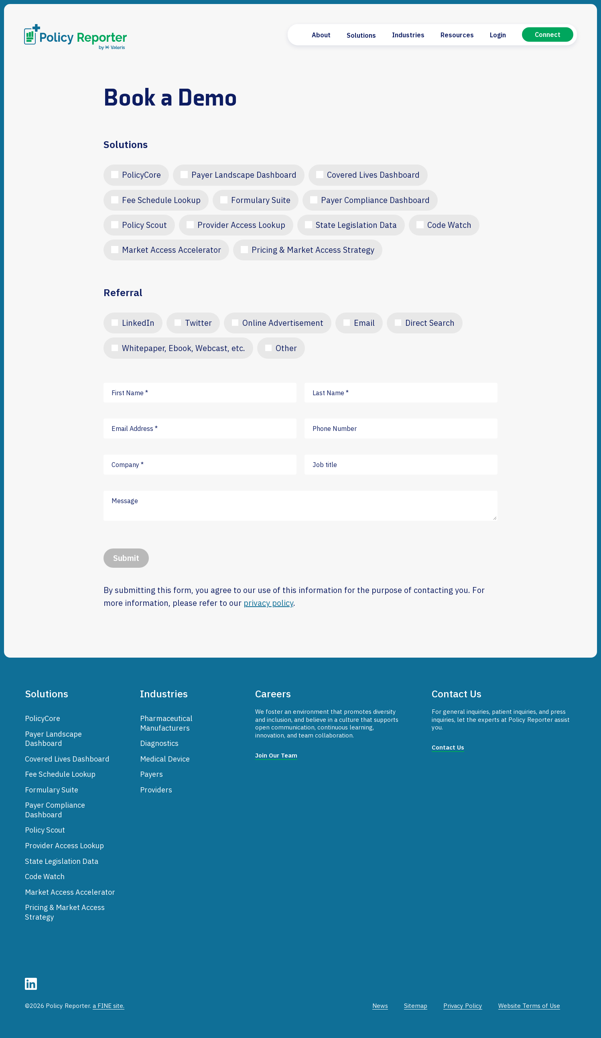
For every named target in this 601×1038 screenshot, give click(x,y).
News (380, 1006)
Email (364, 322)
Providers (156, 789)
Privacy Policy (462, 1006)
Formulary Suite (260, 200)
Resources (457, 35)
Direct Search (430, 322)
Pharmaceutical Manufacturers (166, 723)
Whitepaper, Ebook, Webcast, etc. (183, 348)
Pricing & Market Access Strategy (313, 249)
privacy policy (268, 602)
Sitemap (415, 1006)
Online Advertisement (282, 322)
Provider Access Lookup (241, 224)
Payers (151, 774)
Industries (408, 35)
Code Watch (449, 224)
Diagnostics (159, 743)
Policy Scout (144, 224)
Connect (547, 34)
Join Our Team (276, 755)
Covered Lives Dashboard (373, 174)
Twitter (198, 322)
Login (498, 35)
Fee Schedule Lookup (161, 200)
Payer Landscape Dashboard (243, 174)
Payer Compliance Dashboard (375, 200)
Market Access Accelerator (171, 249)
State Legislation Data (356, 224)
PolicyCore (141, 174)
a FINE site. (108, 1006)
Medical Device (165, 759)
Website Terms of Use (529, 1006)
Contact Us (448, 747)
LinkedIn (138, 322)
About (321, 35)
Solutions (361, 35)
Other (286, 348)
